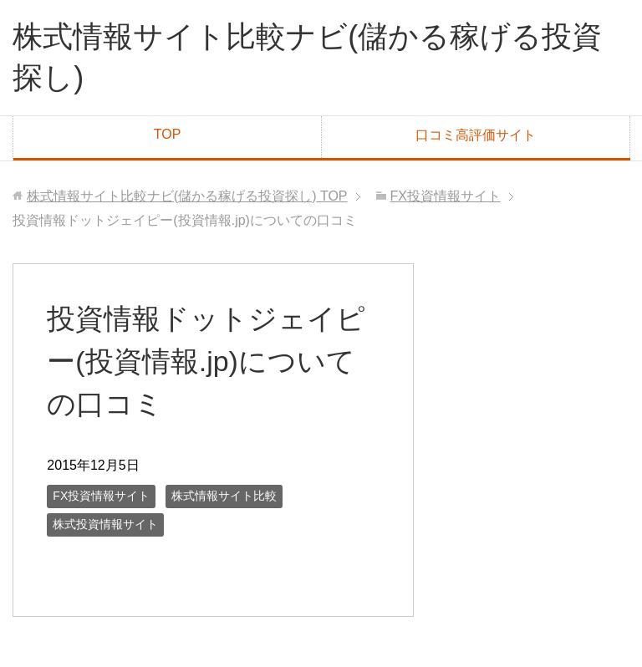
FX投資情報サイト (101, 495)
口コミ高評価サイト (475, 135)
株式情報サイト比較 (224, 495)
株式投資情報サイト (105, 524)
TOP (167, 134)
